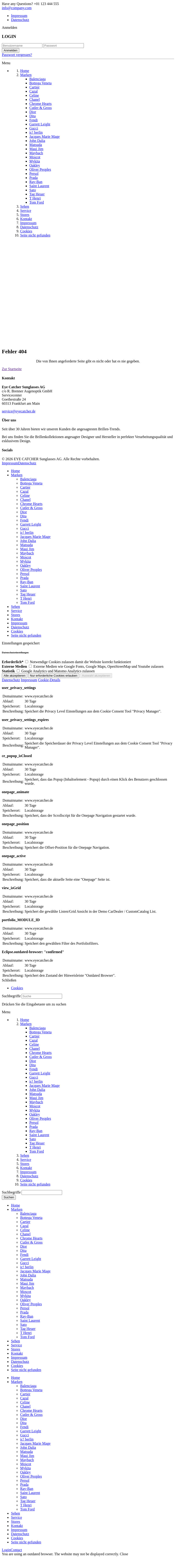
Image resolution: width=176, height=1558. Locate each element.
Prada (24, 578)
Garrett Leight (30, 524)
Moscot (25, 557)
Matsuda (26, 545)
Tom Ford (27, 602)
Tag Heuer (28, 594)
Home (15, 471)
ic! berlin (26, 532)
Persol (24, 574)
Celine (25, 495)
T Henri (26, 598)
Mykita (25, 561)
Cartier (25, 487)
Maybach (27, 553)
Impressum (19, 16)
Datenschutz (20, 20)
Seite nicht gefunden (26, 635)
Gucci (24, 528)
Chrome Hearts (31, 504)
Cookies (17, 631)
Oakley (25, 565)
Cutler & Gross (31, 508)
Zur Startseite (12, 369)
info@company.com (17, 8)
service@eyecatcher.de (19, 411)
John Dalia (28, 541)
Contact (16, 1550)
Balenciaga (28, 479)
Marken (16, 475)
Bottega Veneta (31, 483)
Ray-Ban (26, 582)
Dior (23, 512)
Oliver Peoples (31, 570)
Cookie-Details (49, 680)
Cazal (24, 491)
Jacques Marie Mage (35, 537)
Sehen (15, 607)
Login (6, 1550)
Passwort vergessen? (17, 55)
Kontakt (17, 619)
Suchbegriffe (11, 996)
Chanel (25, 500)
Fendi (24, 520)
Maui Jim (27, 549)
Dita (23, 516)
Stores (15, 615)
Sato (23, 590)
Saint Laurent (30, 586)
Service (16, 611)
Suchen (9, 1197)
